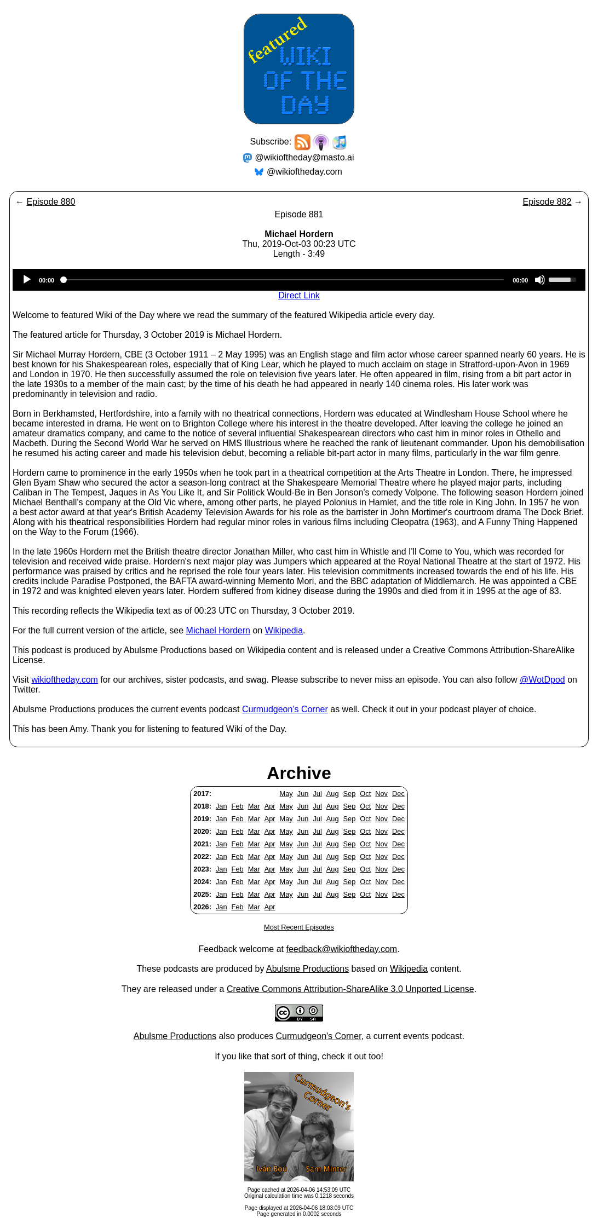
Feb (238, 806)
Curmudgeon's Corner (285, 709)
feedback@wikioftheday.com (341, 949)
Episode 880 (50, 201)
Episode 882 (547, 201)
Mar (254, 806)
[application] (299, 280)
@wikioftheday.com (304, 171)
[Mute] (539, 279)
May (286, 793)
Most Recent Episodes (299, 927)
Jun (303, 793)
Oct (365, 793)
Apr (269, 806)
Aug (332, 793)
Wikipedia (284, 630)
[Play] (26, 279)
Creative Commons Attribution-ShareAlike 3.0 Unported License (350, 989)
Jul (317, 793)
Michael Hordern (218, 630)
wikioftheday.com (64, 679)
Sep (349, 793)
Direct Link (299, 295)
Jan (221, 806)
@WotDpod (542, 679)
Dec (398, 793)
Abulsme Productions (307, 968)
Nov (381, 793)
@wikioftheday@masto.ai (304, 157)
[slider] (283, 279)
